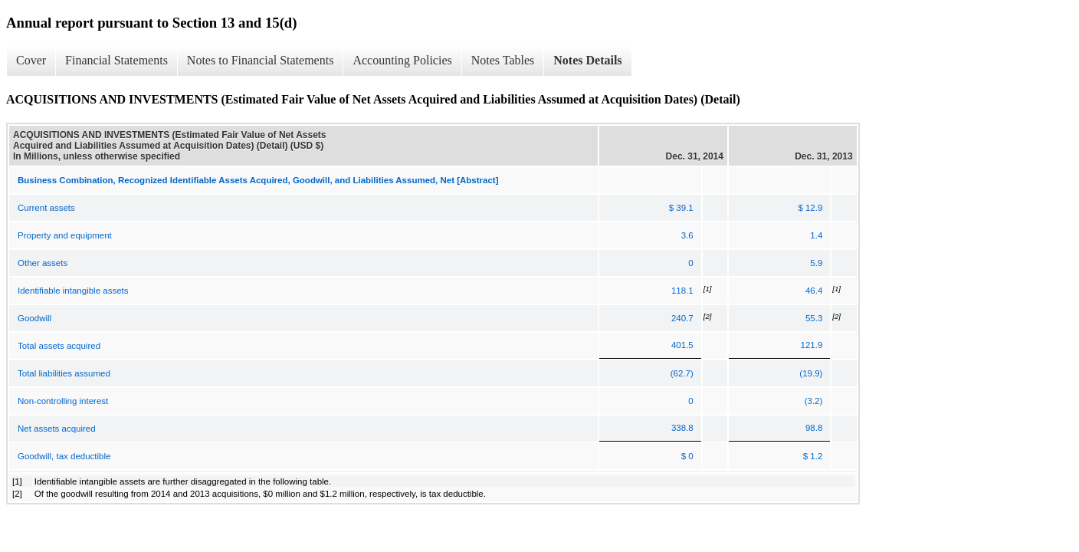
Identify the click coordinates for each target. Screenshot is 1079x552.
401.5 (682, 345)
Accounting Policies (402, 60)
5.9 (816, 263)
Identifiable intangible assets (73, 290)
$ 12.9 (810, 207)
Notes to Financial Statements (260, 60)
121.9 (812, 345)
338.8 (682, 427)
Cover (31, 60)
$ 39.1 (681, 207)
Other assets (42, 263)
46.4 (813, 290)
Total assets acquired (59, 345)
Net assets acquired (57, 428)
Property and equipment (65, 235)
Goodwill (34, 318)
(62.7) (682, 373)
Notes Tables (503, 60)
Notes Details (587, 60)
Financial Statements (116, 60)
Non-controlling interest (63, 401)
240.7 (682, 318)
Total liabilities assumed (64, 373)
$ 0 (687, 456)
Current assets (46, 207)
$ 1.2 (813, 456)
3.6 (687, 235)
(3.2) (814, 401)
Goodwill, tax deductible (64, 456)
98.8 (813, 427)
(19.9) (810, 373)
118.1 (682, 290)
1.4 (816, 235)
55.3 (813, 318)
